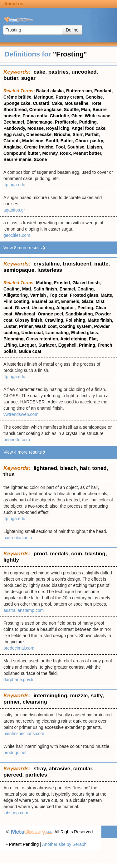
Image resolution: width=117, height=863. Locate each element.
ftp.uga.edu (14, 184)
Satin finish (45, 288)
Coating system (75, 326)
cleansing (34, 702)
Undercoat (32, 332)
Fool (60, 146)
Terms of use (98, 856)
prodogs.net (15, 752)
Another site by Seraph (64, 844)
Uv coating (43, 307)
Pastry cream (69, 97)
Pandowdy (14, 128)
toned (99, 468)
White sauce (97, 115)
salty (97, 696)
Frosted (62, 282)
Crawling (54, 320)
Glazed (22, 307)
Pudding (88, 121)
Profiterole (66, 121)
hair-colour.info (17, 537)
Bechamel (13, 121)
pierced (12, 775)
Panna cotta (34, 115)
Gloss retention (42, 338)
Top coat (58, 295)
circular (82, 769)
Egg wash (13, 134)
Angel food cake (88, 128)
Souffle (71, 109)
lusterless (49, 270)
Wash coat (46, 326)
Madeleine (32, 140)
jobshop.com (15, 812)
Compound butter (21, 153)
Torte (96, 103)
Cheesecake (38, 134)
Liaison (94, 146)
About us (13, 3)
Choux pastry (89, 140)
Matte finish (100, 320)
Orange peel (50, 313)
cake (39, 72)
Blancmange (39, 121)
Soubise (75, 146)
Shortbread (15, 109)
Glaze (87, 301)
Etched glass (84, 332)
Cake (57, 103)
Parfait (92, 134)
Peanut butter (87, 153)
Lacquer (27, 345)
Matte (106, 295)
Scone (40, 159)
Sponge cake (16, 103)
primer (11, 702)
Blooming (13, 338)
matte (101, 264)
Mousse (35, 128)
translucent (77, 264)
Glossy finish (28, 320)
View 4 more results (24, 452)
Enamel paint (45, 301)
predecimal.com (18, 648)
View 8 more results (24, 247)
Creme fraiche (38, 146)
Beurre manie (17, 159)
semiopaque (18, 270)
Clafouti (11, 140)
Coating (11, 288)
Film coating (16, 301)
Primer (26, 326)
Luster (10, 326)
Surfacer (47, 345)
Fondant (102, 90)
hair (84, 468)
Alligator (65, 307)
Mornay (49, 153)
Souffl (52, 140)
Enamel (67, 288)
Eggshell (67, 345)
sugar (28, 78)
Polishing (75, 320)
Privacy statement (64, 856)
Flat (93, 338)
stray (39, 769)
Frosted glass (84, 295)
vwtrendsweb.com (20, 414)
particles (36, 775)
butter (10, 78)
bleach (68, 468)
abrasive (59, 769)
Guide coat (30, 351)
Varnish (38, 295)
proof (40, 554)
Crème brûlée (17, 97)
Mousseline (76, 103)
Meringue (43, 97)
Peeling (85, 307)
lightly (11, 560)
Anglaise (12, 146)
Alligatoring (15, 295)
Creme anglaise (45, 109)
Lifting (10, 345)
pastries (58, 72)
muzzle (79, 696)
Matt (26, 288)
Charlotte (59, 115)
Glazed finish (86, 282)
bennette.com (16, 439)
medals (59, 554)
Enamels (70, 301)
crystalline (46, 264)
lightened (45, 468)
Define (72, 29)
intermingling (50, 696)
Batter (67, 140)
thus (9, 474)
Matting (44, 282)
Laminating (57, 332)
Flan (85, 109)
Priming (87, 345)
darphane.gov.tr (18, 679)
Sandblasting (79, 313)
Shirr (78, 134)
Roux (65, 153)
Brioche (62, 134)
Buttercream (79, 90)
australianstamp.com (23, 610)
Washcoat (25, 313)
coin (76, 554)
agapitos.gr (14, 209)
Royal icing (58, 128)
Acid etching (73, 338)
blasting (95, 554)
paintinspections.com (23, 733)
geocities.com (16, 235)
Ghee (76, 115)
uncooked (83, 72)
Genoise (94, 97)
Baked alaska (50, 90)
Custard (41, 103)
